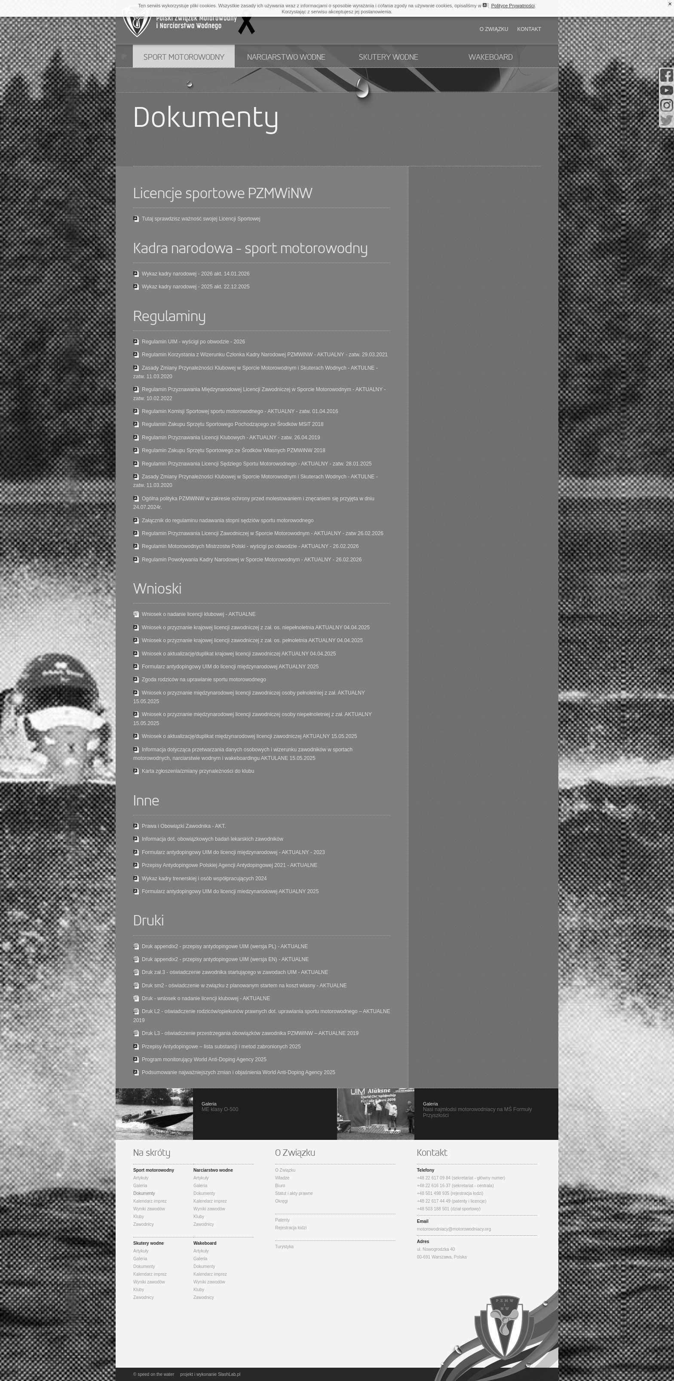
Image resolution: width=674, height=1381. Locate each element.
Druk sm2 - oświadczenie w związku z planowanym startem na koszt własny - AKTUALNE (244, 986)
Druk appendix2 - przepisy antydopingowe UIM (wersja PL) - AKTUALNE (225, 946)
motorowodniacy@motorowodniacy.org (454, 1229)
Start (124, 56)
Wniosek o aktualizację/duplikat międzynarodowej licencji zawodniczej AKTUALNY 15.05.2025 (249, 736)
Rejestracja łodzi (290, 1227)
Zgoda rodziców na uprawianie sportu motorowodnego (204, 680)
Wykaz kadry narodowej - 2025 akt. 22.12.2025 (196, 287)
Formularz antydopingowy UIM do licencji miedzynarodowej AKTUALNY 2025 (230, 891)
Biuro (280, 1185)
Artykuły (141, 1178)
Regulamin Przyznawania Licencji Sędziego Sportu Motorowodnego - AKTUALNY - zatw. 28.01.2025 (257, 464)
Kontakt (529, 29)
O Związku (285, 1170)
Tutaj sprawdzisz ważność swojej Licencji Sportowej (201, 219)
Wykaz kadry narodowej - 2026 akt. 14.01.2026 (196, 274)
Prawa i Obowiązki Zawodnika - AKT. (184, 826)
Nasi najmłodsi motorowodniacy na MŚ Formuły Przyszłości (447, 1114)
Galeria (140, 1185)
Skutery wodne (388, 57)
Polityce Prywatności (513, 5)
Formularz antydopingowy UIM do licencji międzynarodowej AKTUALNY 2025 (230, 667)
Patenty (282, 1220)
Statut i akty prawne (294, 1193)
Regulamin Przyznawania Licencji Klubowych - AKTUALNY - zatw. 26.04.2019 (231, 438)
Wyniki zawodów (149, 1208)
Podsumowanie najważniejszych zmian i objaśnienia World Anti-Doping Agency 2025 (238, 1072)
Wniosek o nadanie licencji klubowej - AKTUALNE (199, 614)
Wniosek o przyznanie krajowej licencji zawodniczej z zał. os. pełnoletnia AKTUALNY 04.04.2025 (252, 640)
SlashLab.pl (229, 1374)
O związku (494, 29)
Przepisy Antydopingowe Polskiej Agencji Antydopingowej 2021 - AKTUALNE (229, 865)
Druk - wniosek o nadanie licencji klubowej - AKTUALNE (206, 998)
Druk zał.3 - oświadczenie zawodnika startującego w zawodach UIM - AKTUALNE (235, 972)
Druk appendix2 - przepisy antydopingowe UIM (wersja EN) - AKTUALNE (225, 959)
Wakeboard (491, 57)
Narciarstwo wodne (286, 57)
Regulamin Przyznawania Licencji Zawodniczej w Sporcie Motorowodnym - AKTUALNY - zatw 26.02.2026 (262, 533)
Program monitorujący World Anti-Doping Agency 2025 (204, 1059)
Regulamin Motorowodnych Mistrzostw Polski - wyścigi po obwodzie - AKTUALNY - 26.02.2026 (250, 546)
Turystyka (284, 1246)
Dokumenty (144, 1193)
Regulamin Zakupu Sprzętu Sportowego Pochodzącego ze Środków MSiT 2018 (233, 424)
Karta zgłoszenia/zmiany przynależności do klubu (198, 771)
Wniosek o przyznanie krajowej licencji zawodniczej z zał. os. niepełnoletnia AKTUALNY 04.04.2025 (256, 628)
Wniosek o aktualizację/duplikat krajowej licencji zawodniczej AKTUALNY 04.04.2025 (239, 654)
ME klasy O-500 (226, 1114)
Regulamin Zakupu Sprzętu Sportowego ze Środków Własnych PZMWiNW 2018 (233, 450)
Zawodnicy (143, 1224)
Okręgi (281, 1201)
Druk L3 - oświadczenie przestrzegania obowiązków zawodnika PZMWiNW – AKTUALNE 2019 (250, 1033)
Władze (282, 1178)
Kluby (138, 1216)
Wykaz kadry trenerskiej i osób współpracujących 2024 (204, 879)
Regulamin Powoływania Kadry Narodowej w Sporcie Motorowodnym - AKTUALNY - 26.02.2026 (252, 560)
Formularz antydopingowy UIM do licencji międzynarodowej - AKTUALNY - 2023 (233, 852)
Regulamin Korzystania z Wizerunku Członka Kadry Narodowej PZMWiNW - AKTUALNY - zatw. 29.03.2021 (265, 355)
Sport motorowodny (184, 57)
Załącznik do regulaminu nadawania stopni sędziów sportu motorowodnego (228, 520)
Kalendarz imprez (150, 1201)
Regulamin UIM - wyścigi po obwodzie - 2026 (193, 342)
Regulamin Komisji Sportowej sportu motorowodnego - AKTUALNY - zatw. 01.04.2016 (240, 411)
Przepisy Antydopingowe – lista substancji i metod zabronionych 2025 (221, 1047)
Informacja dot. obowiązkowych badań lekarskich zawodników (212, 839)
